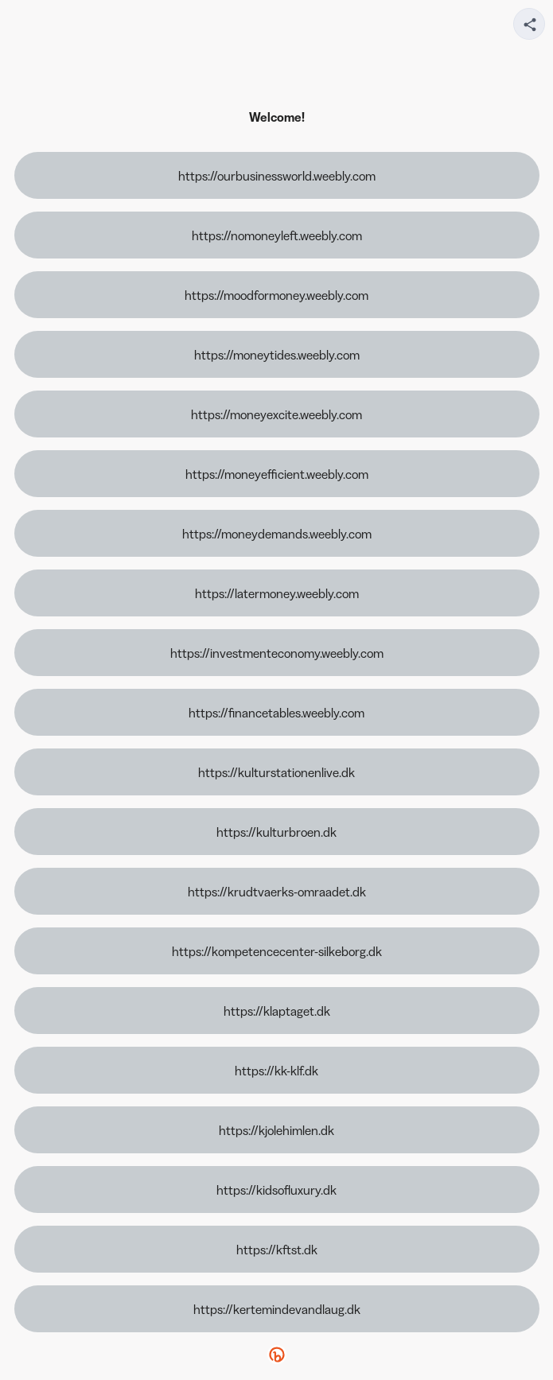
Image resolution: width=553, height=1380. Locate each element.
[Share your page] (529, 24)
